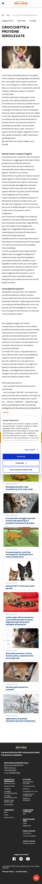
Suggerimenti (7, 21)
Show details (30, 450)
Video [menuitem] (6, 815)
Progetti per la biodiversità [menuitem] (28, 795)
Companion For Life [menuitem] (30, 791)
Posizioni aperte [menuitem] (29, 843)
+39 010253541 (10, 770)
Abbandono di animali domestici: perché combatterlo (21, 719)
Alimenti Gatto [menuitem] (9, 783)
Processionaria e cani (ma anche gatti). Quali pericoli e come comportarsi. (19, 554)
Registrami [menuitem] (27, 826)
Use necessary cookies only (21, 470)
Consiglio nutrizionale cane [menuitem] (10, 797)
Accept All (21, 456)
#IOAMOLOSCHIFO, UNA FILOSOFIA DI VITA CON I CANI (19, 488)
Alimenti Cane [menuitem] (9, 786)
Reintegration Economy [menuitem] (28, 783)
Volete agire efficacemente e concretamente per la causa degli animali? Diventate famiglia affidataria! (19, 621)
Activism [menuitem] (26, 789)
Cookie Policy (21, 872)
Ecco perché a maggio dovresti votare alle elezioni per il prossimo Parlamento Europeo (20, 520)
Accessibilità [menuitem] (8, 805)
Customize (21, 463)
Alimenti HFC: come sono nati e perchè (20, 587)
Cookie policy (11, 445)
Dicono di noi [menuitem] (9, 817)
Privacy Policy (8, 872)
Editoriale (21, 21)
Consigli (32, 21)
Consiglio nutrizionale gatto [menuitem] (11, 792)
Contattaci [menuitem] (27, 833)
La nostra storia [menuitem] (29, 786)
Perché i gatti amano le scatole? (17, 688)
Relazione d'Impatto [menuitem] (26, 799)
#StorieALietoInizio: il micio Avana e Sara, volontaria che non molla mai (19, 655)
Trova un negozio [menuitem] (29, 836)
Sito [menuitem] (24, 814)
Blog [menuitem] (5, 812)
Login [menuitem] (25, 823)
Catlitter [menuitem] (7, 789)
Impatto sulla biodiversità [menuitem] (9, 801)
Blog (8, 15)
